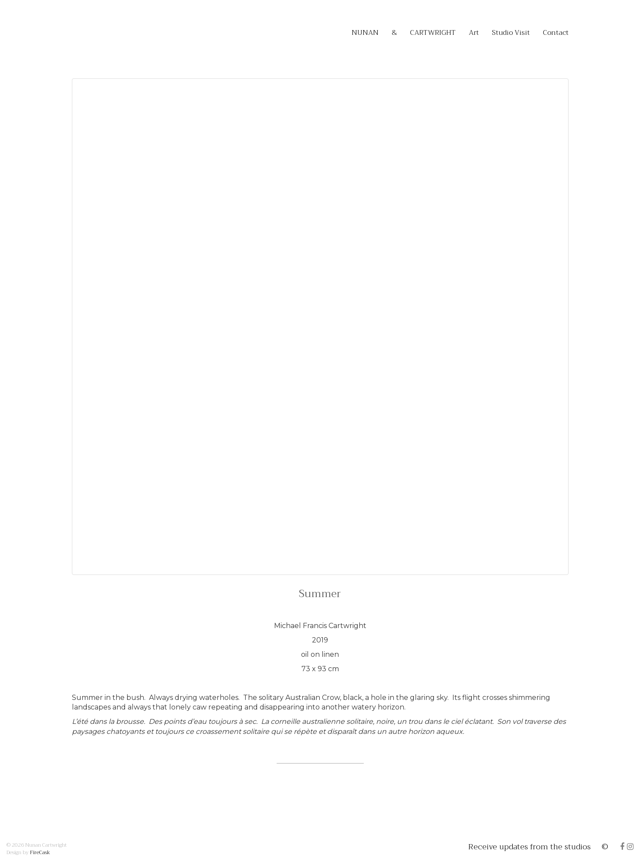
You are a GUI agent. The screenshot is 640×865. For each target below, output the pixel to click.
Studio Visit (511, 33)
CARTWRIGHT (433, 33)
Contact (556, 33)
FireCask (40, 852)
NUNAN (365, 33)
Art (474, 33)
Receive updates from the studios (527, 847)
